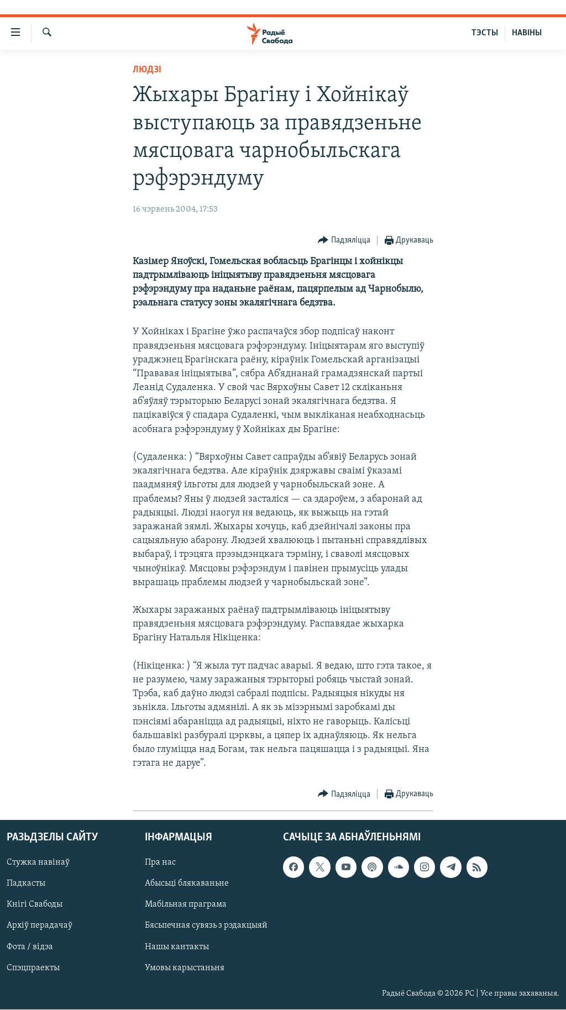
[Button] (344, 240)
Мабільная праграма (186, 905)
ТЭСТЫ (484, 33)
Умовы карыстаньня (184, 968)
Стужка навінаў (38, 863)
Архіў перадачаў (39, 926)
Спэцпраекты (33, 968)
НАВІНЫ (527, 33)
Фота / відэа (30, 947)
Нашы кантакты (177, 947)
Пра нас (160, 863)
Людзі (147, 70)
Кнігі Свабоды (34, 905)
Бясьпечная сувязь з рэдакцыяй (206, 926)
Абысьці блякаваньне (187, 884)
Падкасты (26, 884)
